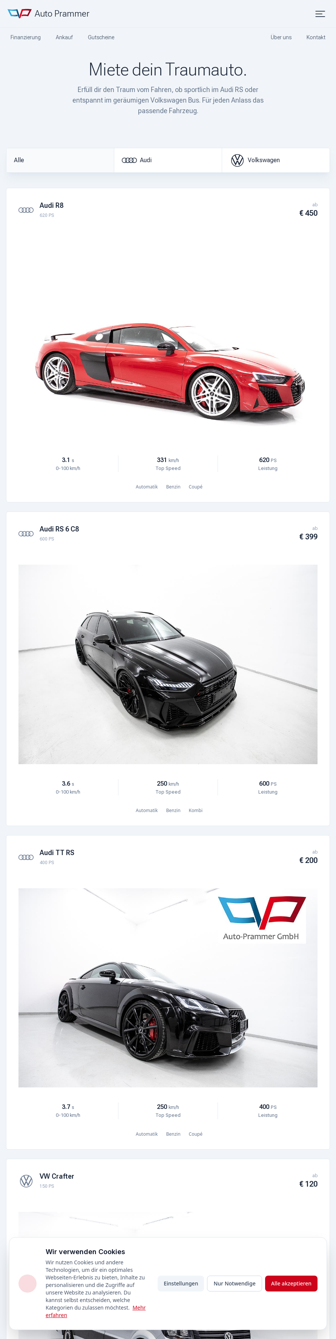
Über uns (281, 37)
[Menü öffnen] (321, 13)
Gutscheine (101, 37)
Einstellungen (181, 1283)
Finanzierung (26, 37)
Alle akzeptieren (291, 1283)
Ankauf (64, 37)
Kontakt (316, 37)
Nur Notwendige (234, 1283)
